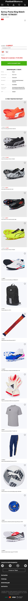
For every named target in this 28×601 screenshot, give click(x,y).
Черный (13, 91)
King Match (14, 84)
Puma (13, 71)
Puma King (14, 77)
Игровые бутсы (5, 8)
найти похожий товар (14, 63)
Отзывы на (15, 570)
